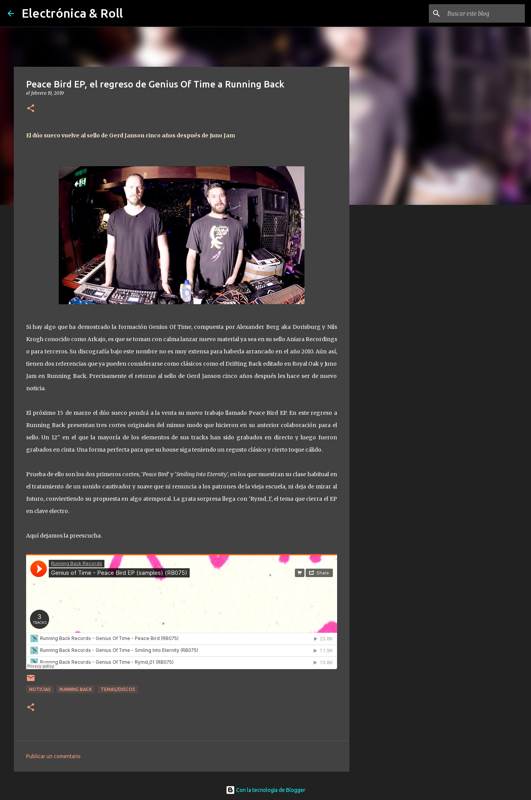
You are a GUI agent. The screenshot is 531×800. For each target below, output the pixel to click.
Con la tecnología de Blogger (265, 790)
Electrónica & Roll (72, 13)
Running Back (76, 689)
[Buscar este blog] (484, 13)
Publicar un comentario (53, 756)
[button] (30, 109)
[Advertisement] (388, 331)
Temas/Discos (118, 689)
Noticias (40, 689)
